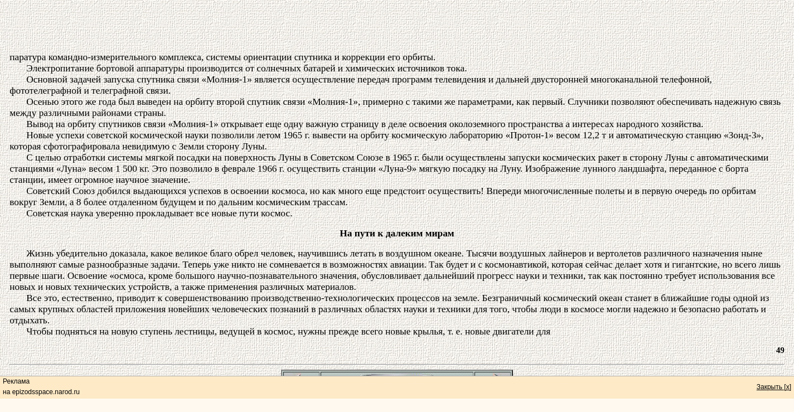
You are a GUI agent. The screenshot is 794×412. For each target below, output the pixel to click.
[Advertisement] (397, 27)
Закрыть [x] (774, 387)
